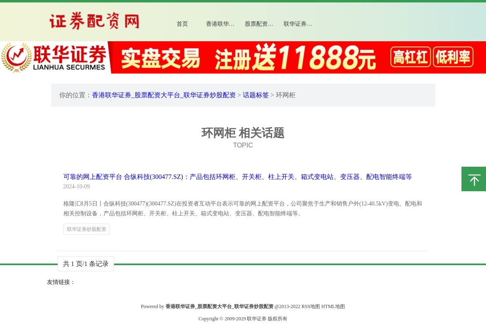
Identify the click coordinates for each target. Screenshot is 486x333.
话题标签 (256, 95)
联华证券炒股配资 (304, 24)
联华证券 (257, 319)
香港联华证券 (223, 24)
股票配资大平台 (265, 24)
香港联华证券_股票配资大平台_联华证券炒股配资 (164, 95)
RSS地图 (311, 306)
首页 (182, 24)
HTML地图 (333, 306)
